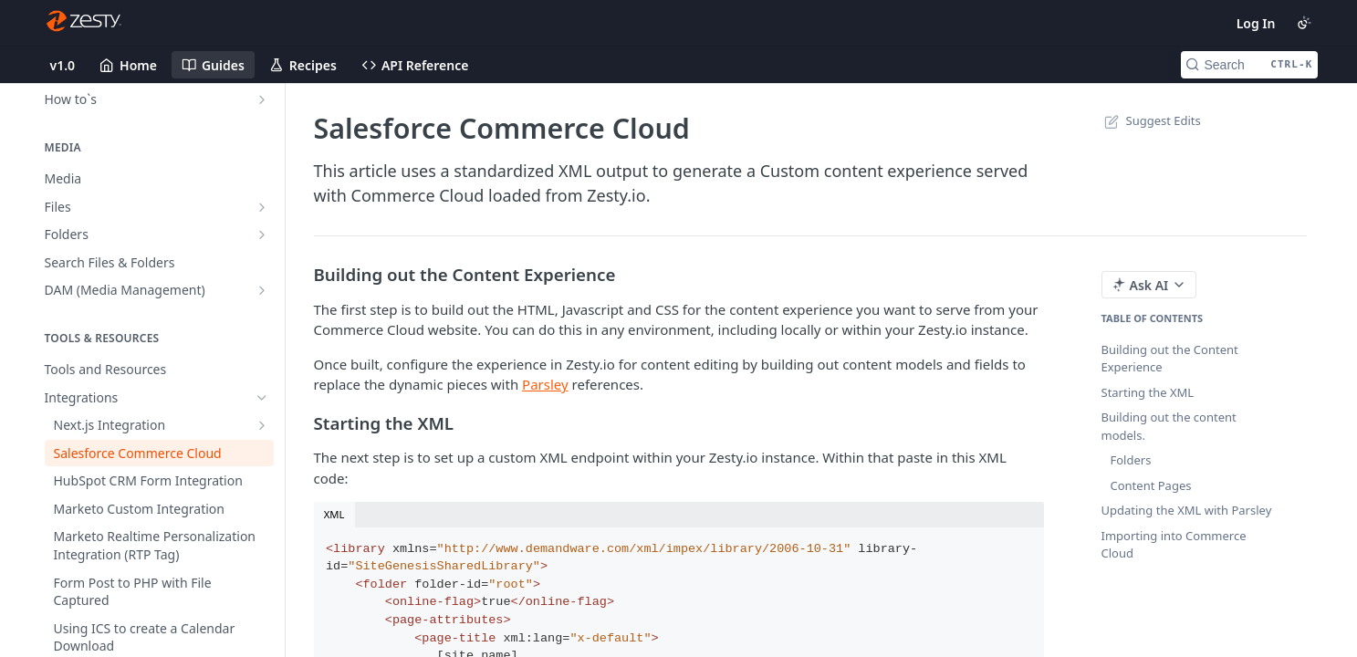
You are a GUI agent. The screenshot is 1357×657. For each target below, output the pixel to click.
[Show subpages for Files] (262, 207)
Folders (1131, 460)
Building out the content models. (1169, 426)
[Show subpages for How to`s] (262, 99)
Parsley (545, 384)
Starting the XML (1148, 392)
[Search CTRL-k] (1249, 64)
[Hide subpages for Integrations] (262, 398)
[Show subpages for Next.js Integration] (262, 425)
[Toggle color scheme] (1304, 22)
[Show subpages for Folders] (262, 234)
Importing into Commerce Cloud (1174, 544)
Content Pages (1151, 485)
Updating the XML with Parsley (1186, 510)
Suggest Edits (1151, 120)
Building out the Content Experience (1169, 358)
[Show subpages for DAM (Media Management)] (262, 290)
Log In (1256, 23)
